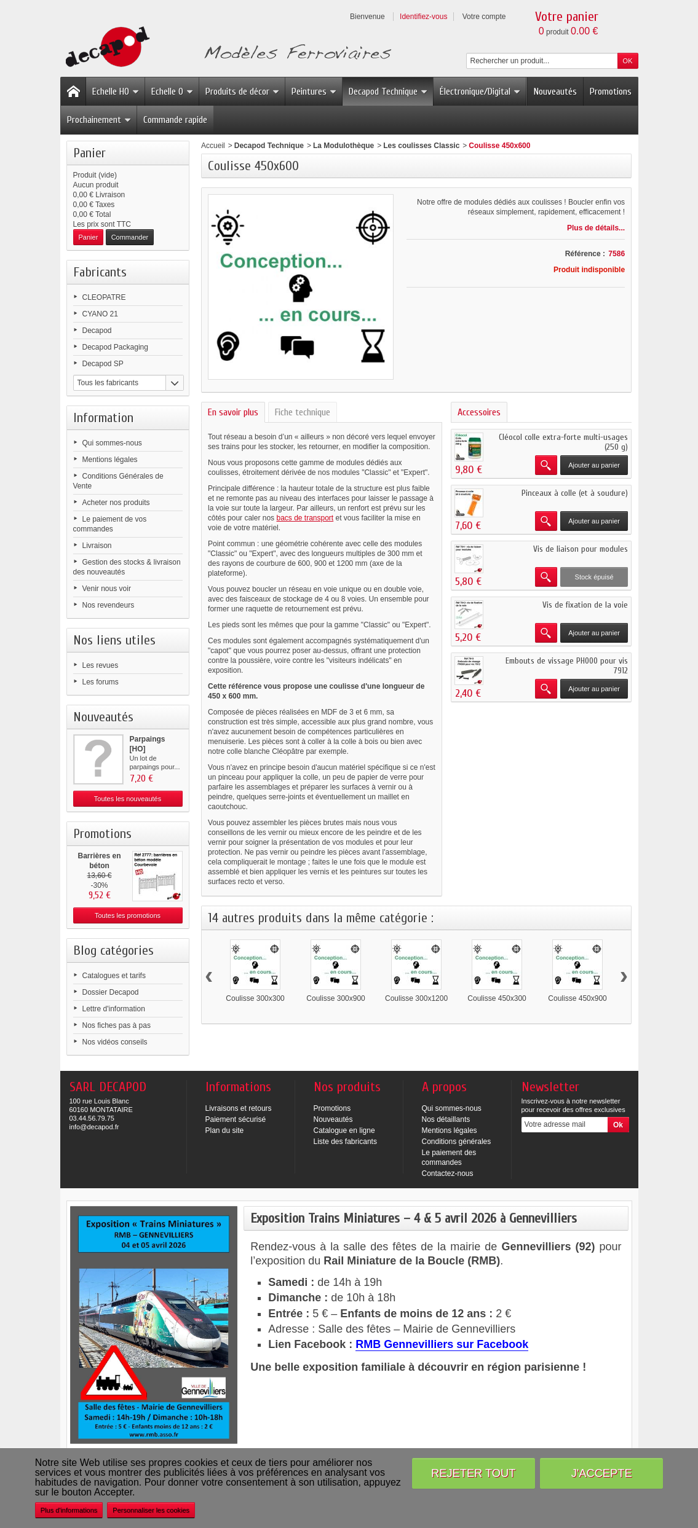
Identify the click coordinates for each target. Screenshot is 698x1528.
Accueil (213, 145)
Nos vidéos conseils (115, 1042)
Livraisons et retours (238, 1108)
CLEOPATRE (104, 297)
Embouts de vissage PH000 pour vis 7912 (567, 666)
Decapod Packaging (115, 347)
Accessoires (479, 412)
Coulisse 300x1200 (416, 998)
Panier (89, 153)
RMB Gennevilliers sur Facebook (441, 1344)
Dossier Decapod (110, 992)
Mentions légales (110, 459)
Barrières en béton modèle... (99, 866)
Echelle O (172, 91)
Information (103, 418)
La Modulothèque (343, 145)
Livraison (97, 545)
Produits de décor (242, 91)
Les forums (100, 682)
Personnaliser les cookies (151, 1510)
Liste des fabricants (345, 1141)
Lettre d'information (113, 1009)
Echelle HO (116, 91)
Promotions (611, 91)
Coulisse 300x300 (255, 998)
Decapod (97, 330)
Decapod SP (103, 363)
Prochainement (99, 119)
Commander (130, 237)
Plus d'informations (69, 1510)
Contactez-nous (448, 1173)
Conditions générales (456, 1141)
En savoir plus (233, 412)
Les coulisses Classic (421, 145)
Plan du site (224, 1130)
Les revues (100, 665)
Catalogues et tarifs (114, 975)
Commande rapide (175, 119)
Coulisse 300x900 (335, 998)
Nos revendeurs (108, 605)
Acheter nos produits (116, 502)
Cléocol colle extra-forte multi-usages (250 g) (563, 442)
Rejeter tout (473, 1473)
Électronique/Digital (480, 91)
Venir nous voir (106, 588)
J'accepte (601, 1473)
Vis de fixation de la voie (585, 605)
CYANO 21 (100, 314)
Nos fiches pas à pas (116, 1025)
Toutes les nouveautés (127, 798)
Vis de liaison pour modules (580, 549)
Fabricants (100, 272)
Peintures (314, 91)
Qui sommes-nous (112, 443)
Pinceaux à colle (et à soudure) (575, 493)
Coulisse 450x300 (496, 998)
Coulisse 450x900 (577, 998)
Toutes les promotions (128, 915)
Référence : (585, 253)
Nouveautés (555, 91)
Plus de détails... (596, 228)
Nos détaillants (446, 1119)
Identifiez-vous (423, 16)
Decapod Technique (388, 91)
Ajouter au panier (594, 465)
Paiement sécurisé (235, 1119)
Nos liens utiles (114, 640)
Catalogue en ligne (344, 1130)
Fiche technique (302, 412)
